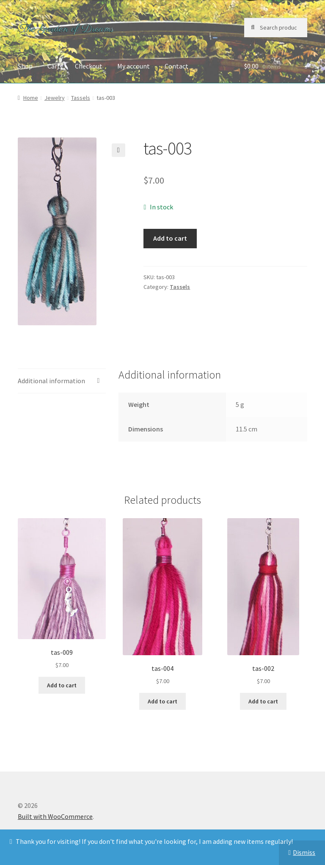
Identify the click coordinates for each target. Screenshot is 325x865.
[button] (118, 150)
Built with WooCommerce (55, 816)
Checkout (88, 66)
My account (133, 66)
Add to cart (170, 238)
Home (30, 98)
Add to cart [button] (62, 685)
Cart (53, 66)
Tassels (80, 98)
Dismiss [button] (304, 852)
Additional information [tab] (51, 380)
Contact (176, 66)
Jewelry (54, 98)
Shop (25, 66)
